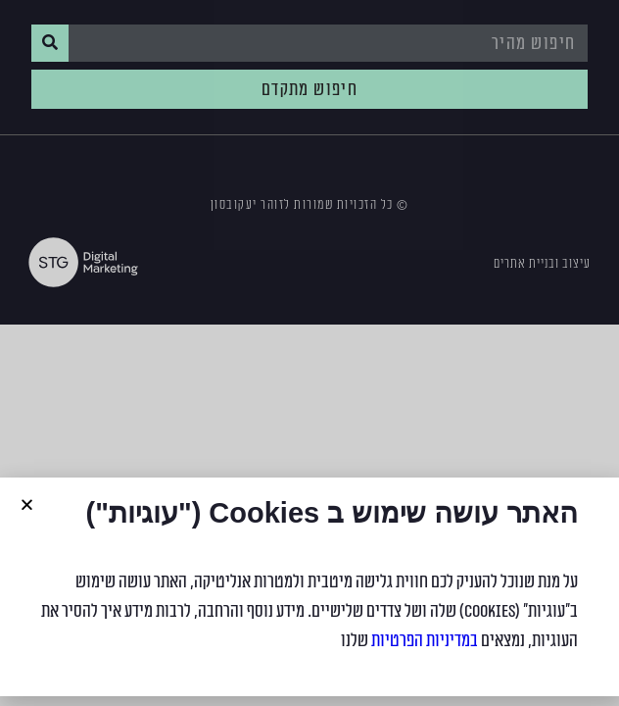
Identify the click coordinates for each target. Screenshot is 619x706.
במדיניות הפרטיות (424, 640)
